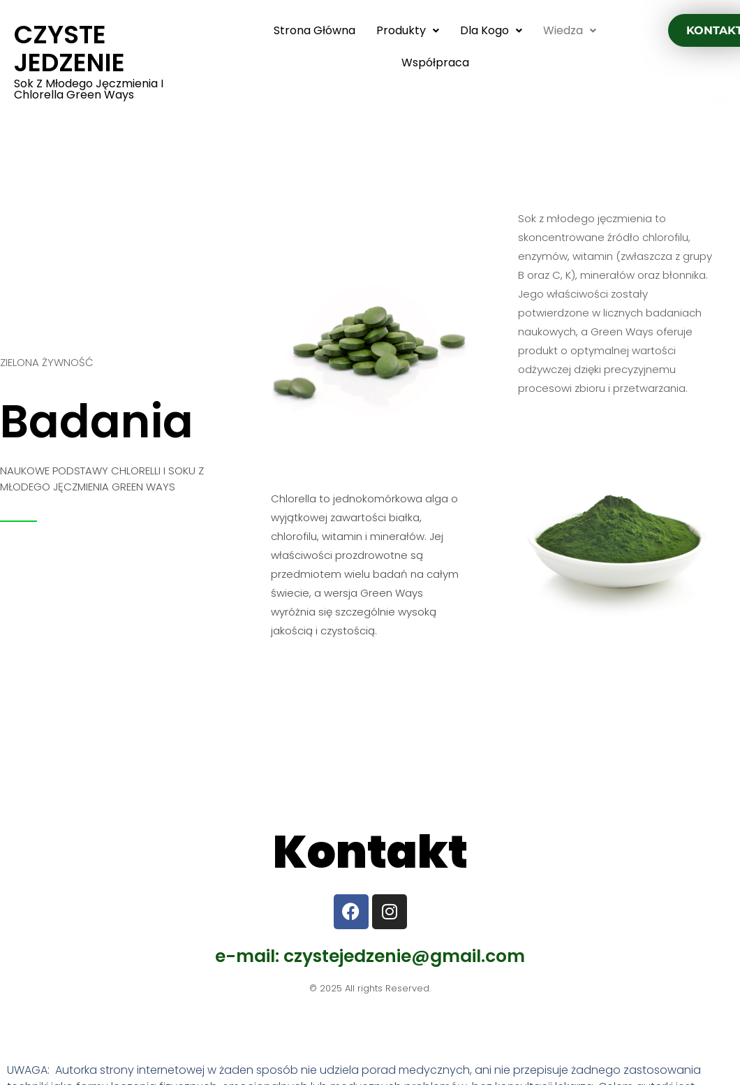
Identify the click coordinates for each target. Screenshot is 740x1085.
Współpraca (435, 62)
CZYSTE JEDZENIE (69, 48)
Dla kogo (491, 30)
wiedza (569, 30)
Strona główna (314, 30)
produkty (407, 30)
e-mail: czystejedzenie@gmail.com (370, 956)
